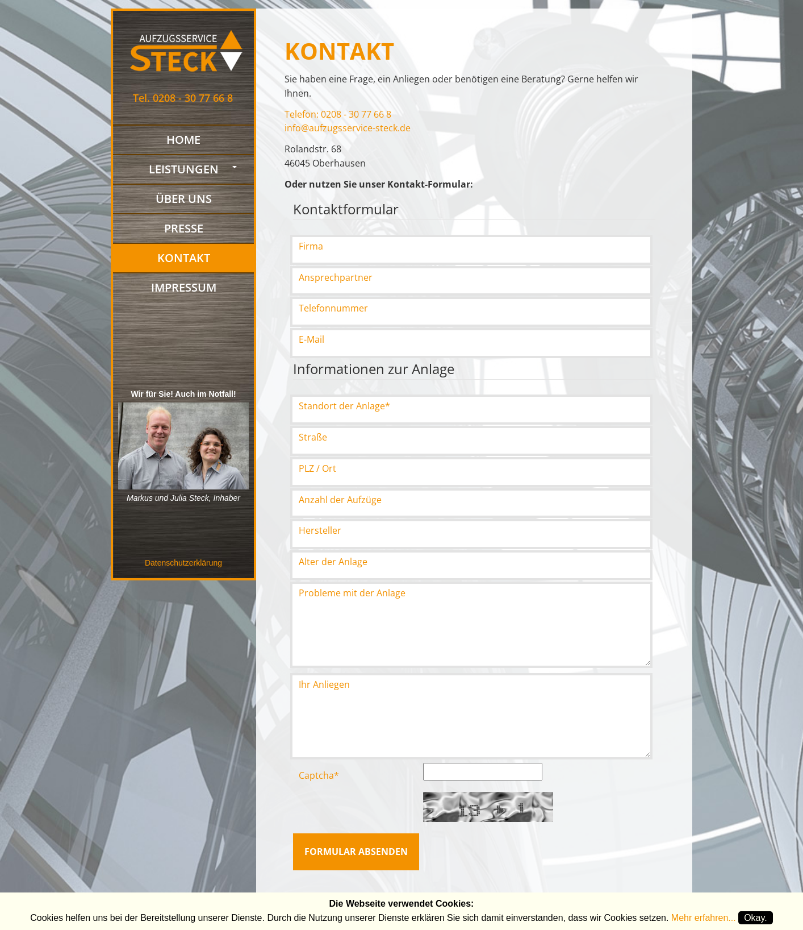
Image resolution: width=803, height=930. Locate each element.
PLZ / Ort (317, 468)
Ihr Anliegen (324, 684)
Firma (311, 246)
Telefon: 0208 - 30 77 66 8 (338, 114)
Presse (183, 229)
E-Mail (311, 339)
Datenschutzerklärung (183, 562)
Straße (313, 437)
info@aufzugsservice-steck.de (348, 128)
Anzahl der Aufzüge (340, 499)
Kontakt (183, 254)
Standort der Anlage (344, 406)
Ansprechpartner (336, 277)
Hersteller (320, 530)
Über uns (183, 200)
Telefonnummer (333, 308)
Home (183, 141)
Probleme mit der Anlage (352, 593)
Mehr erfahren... (703, 918)
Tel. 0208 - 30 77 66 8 (183, 98)
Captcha (319, 775)
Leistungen (183, 170)
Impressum (183, 288)
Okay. (755, 918)
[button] (236, 167)
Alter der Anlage (333, 561)
